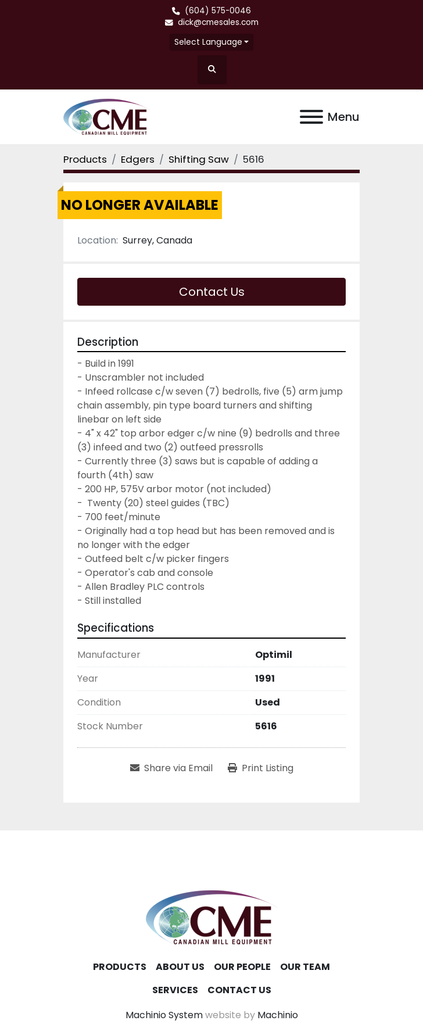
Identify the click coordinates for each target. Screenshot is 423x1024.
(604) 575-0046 (218, 10)
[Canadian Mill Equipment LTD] (211, 916)
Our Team (305, 966)
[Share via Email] (171, 768)
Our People (242, 966)
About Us (180, 966)
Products (119, 966)
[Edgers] (138, 159)
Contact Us (212, 292)
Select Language (208, 42)
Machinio (277, 1015)
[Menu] (311, 117)
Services (175, 990)
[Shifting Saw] (199, 159)
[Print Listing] (260, 768)
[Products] (85, 159)
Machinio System (164, 1015)
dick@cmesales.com (218, 22)
